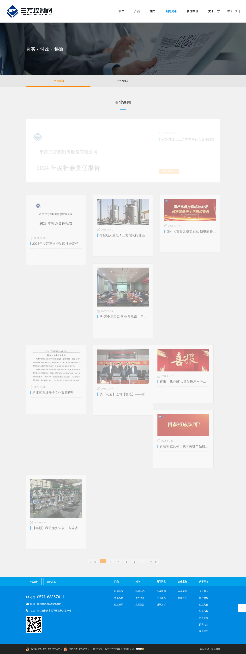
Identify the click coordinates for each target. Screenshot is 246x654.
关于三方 (214, 11)
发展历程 (203, 611)
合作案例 (192, 11)
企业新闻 (58, 81)
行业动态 (123, 81)
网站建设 (204, 649)
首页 (121, 11)
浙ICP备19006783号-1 (78, 649)
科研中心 (139, 591)
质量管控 (139, 604)
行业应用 (118, 604)
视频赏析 (188, 81)
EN (235, 11)
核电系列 (118, 598)
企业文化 (203, 604)
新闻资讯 (171, 11)
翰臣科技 (215, 649)
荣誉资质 (203, 618)
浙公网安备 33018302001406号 (44, 649)
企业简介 (203, 591)
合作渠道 (51, 581)
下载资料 (33, 581)
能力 (153, 11)
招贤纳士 (203, 624)
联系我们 (203, 631)
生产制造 (139, 598)
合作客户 (182, 598)
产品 (137, 11)
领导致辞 (203, 598)
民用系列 (118, 591)
